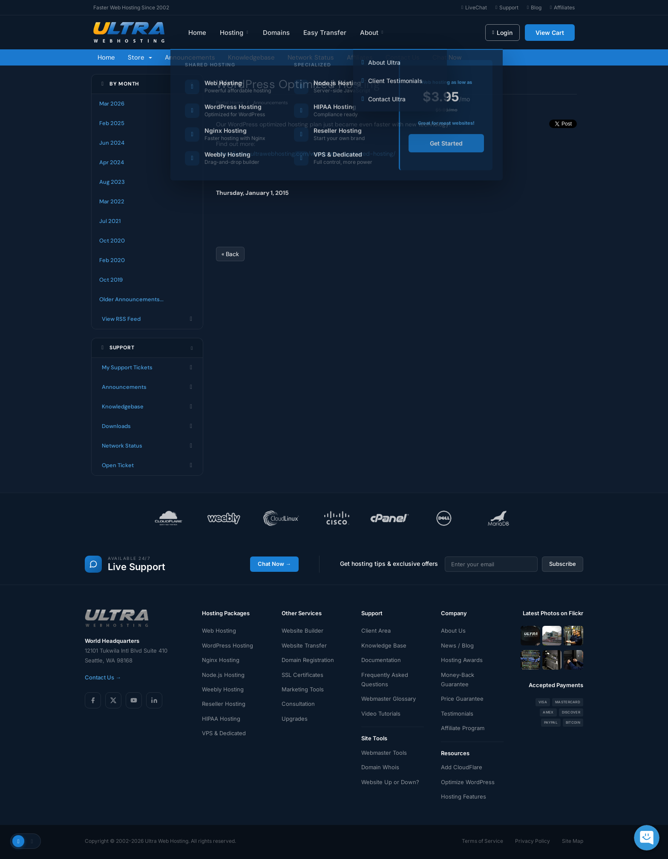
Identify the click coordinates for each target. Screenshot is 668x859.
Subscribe (562, 563)
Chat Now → (274, 563)
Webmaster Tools (384, 752)
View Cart (550, 32)
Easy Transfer (324, 33)
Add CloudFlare (461, 767)
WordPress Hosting (227, 645)
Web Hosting (219, 630)
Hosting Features (463, 796)
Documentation (381, 659)
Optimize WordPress (468, 782)
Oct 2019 (111, 279)
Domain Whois (380, 767)
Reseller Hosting (223, 703)
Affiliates (360, 57)
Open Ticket (147, 465)
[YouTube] (134, 700)
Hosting (234, 33)
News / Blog (457, 645)
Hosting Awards (462, 659)
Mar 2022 (111, 201)
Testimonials (457, 713)
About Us (453, 630)
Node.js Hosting (223, 674)
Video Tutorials (380, 713)
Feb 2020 (112, 260)
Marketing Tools (303, 689)
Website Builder (302, 630)
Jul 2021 (110, 221)
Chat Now (446, 57)
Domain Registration (308, 659)
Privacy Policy (532, 841)
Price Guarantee (462, 698)
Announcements (190, 57)
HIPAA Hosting (221, 718)
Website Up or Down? (390, 782)
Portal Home (229, 103)
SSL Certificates (302, 674)
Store (140, 57)
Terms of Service (482, 841)
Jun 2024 (111, 142)
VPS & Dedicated (224, 733)
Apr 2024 (111, 162)
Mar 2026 (111, 103)
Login (502, 32)
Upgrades (295, 718)
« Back (230, 254)
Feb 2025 (111, 123)
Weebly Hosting (223, 689)
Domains (276, 33)
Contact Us (403, 57)
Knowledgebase (251, 57)
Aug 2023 (112, 181)
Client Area (376, 630)
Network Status (311, 57)
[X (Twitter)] (113, 700)
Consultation (298, 703)
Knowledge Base (383, 645)
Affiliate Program (462, 728)
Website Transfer (304, 645)
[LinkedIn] (154, 700)
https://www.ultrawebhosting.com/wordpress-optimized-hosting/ (305, 153)
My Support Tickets (147, 367)
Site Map (572, 841)
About (372, 33)
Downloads (147, 426)
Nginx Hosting (220, 659)
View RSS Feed (147, 319)
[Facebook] (93, 700)
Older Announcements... (131, 299)
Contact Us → (103, 677)
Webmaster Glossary (388, 698)
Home (197, 33)
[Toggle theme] (25, 841)
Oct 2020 (112, 240)
